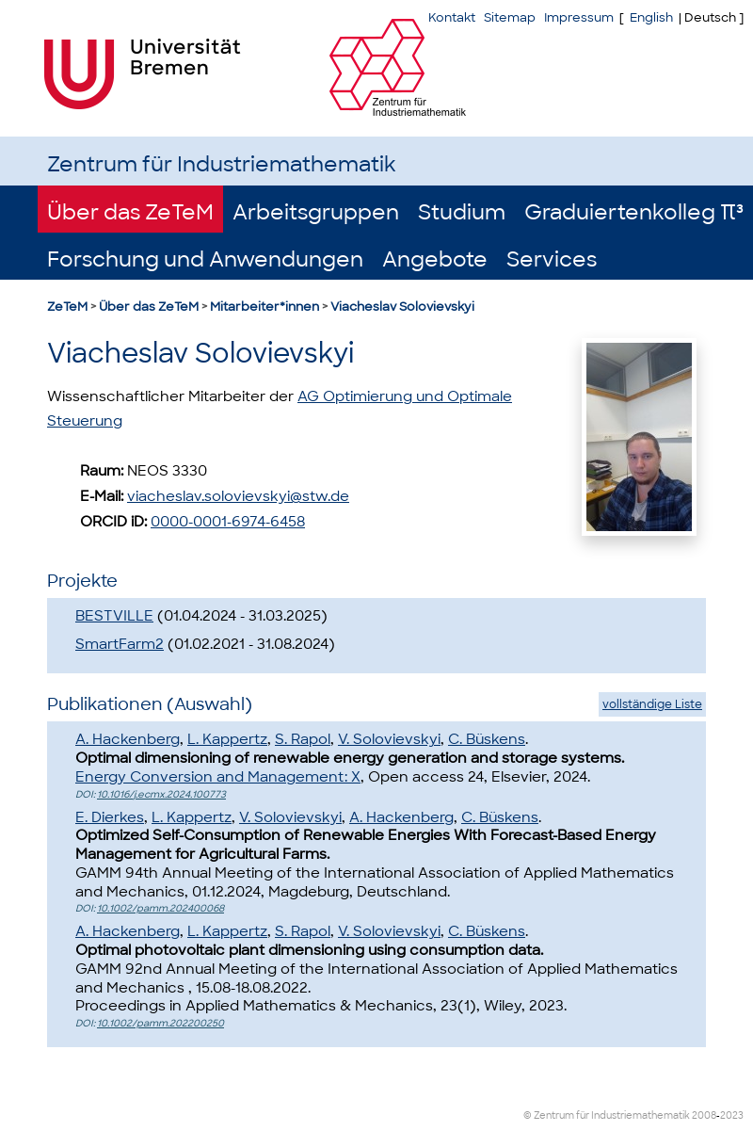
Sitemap (510, 17)
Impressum (579, 17)
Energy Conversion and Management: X (217, 776)
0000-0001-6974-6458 (228, 521)
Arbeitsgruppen (315, 212)
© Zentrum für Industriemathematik (606, 1115)
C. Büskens (486, 739)
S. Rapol (302, 739)
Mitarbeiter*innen (264, 307)
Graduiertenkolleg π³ (634, 212)
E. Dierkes (109, 817)
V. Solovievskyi (389, 739)
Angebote (435, 259)
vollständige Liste (652, 704)
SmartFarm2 (119, 644)
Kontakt (451, 17)
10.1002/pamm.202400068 (160, 908)
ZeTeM (67, 307)
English (651, 17)
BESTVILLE (114, 615)
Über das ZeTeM (130, 212)
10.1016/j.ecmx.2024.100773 (161, 794)
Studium (461, 212)
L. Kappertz (227, 739)
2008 (704, 1115)
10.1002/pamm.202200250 (160, 1023)
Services (551, 259)
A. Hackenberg (127, 739)
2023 (732, 1115)
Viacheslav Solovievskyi (402, 307)
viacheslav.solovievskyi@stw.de (238, 496)
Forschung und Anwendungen (205, 259)
